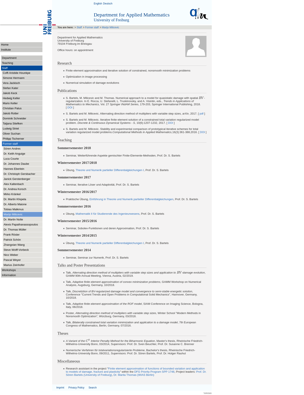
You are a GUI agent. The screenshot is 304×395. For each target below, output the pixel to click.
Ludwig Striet (11, 128)
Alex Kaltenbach (14, 184)
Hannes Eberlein (14, 168)
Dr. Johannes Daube (16, 163)
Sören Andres (12, 148)
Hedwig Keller (11, 98)
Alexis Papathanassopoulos (21, 224)
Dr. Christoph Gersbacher (19, 173)
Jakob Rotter (11, 113)
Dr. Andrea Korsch (15, 189)
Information (22, 275)
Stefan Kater (10, 88)
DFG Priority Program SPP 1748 (154, 371)
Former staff (22, 143)
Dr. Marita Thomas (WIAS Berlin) (134, 374)
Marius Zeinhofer (14, 265)
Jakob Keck (10, 93)
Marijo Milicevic (13, 214)
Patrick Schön (12, 239)
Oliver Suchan (11, 133)
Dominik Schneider (14, 118)
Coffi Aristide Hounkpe (16, 72)
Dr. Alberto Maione (15, 204)
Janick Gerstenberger (17, 179)
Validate (208, 393)
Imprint (60, 387)
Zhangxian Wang (14, 244)
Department (22, 57)
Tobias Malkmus (14, 209)
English (98, 3)
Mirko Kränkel (12, 194)
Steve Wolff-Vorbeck (16, 249)
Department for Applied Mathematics (132, 15)
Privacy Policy (76, 387)
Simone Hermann (13, 78)
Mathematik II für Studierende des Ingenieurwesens (107, 213)
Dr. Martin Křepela (15, 199)
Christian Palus (12, 108)
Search (93, 387)
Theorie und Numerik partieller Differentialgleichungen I (110, 170)
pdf (201, 113)
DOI (69, 107)
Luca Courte (11, 158)
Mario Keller (10, 103)
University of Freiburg (111, 20)
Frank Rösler (12, 234)
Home (4, 44)
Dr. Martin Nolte (13, 219)
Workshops (22, 270)
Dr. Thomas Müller (15, 229)
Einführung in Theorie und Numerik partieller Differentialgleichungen (132, 199)
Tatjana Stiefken (13, 123)
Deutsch (107, 3)
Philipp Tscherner (13, 138)
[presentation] (201, 98)
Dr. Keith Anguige (14, 153)
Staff (22, 68)
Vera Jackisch (11, 83)
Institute (6, 49)
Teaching (7, 63)
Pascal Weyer (12, 260)
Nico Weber (11, 254)
